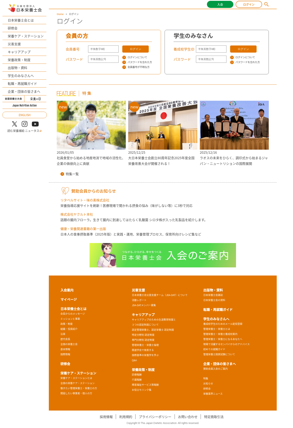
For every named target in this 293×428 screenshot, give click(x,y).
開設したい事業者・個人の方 (76, 393)
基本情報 (65, 349)
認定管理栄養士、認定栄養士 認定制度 (153, 330)
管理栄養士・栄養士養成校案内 (220, 334)
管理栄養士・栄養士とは (216, 329)
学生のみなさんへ (21, 75)
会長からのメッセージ (72, 314)
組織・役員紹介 (69, 329)
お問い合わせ (188, 416)
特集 (205, 378)
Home (60, 14)
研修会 (12, 28)
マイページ (68, 299)
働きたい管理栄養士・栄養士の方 (78, 388)
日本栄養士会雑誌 (213, 295)
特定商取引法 (214, 416)
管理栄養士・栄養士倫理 (145, 345)
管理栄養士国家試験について (219, 354)
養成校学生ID (184, 49)
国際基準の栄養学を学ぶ (145, 355)
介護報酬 (137, 380)
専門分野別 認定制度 (143, 340)
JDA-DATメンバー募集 (144, 305)
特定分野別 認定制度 (143, 335)
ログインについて (134, 57)
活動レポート (139, 300)
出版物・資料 (17, 67)
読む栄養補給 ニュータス (24, 131)
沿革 (62, 334)
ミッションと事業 (70, 319)
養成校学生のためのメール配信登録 (222, 324)
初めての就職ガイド (214, 349)
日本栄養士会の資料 (214, 300)
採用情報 (106, 416)
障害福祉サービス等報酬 (145, 385)
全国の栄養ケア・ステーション (77, 383)
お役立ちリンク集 (141, 390)
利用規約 (125, 416)
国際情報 (65, 354)
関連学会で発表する (143, 350)
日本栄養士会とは (21, 20)
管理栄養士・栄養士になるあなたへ (222, 339)
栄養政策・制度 (19, 59)
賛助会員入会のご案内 (215, 369)
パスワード (74, 59)
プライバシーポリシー (155, 416)
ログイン (249, 4)
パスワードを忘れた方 (137, 62)
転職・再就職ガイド (22, 83)
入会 (220, 4)
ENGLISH (25, 115)
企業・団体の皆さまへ (24, 91)
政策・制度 (66, 324)
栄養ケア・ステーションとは (76, 378)
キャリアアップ (19, 51)
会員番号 (73, 49)
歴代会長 (65, 339)
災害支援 (14, 43)
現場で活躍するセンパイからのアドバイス (226, 344)
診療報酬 (137, 374)
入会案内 (66, 289)
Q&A (134, 360)
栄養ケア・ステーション (26, 36)
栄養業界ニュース (213, 394)
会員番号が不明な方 (136, 67)
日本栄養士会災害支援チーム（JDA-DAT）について (160, 295)
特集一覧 (69, 173)
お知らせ (208, 383)
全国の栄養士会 (69, 344)
